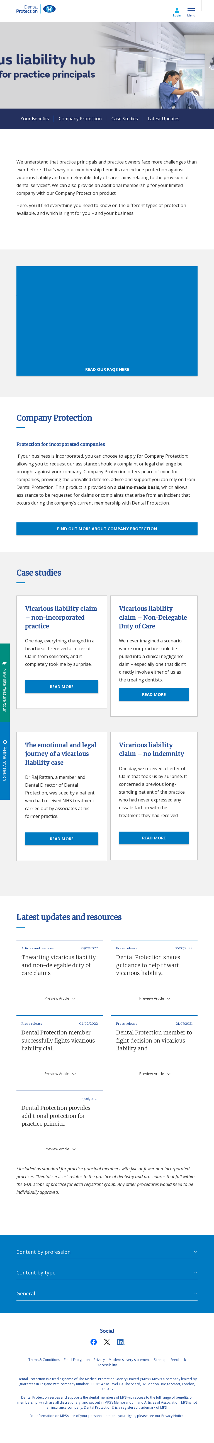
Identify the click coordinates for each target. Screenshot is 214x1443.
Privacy (99, 1359)
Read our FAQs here (107, 369)
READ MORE (62, 686)
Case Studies (124, 119)
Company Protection (80, 119)
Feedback (178, 1359)
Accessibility (107, 1365)
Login (177, 15)
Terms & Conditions (44, 1359)
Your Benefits (35, 119)
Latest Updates (163, 119)
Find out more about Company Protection (107, 528)
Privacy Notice (172, 1415)
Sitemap (160, 1359)
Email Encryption (77, 1359)
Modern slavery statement (129, 1359)
